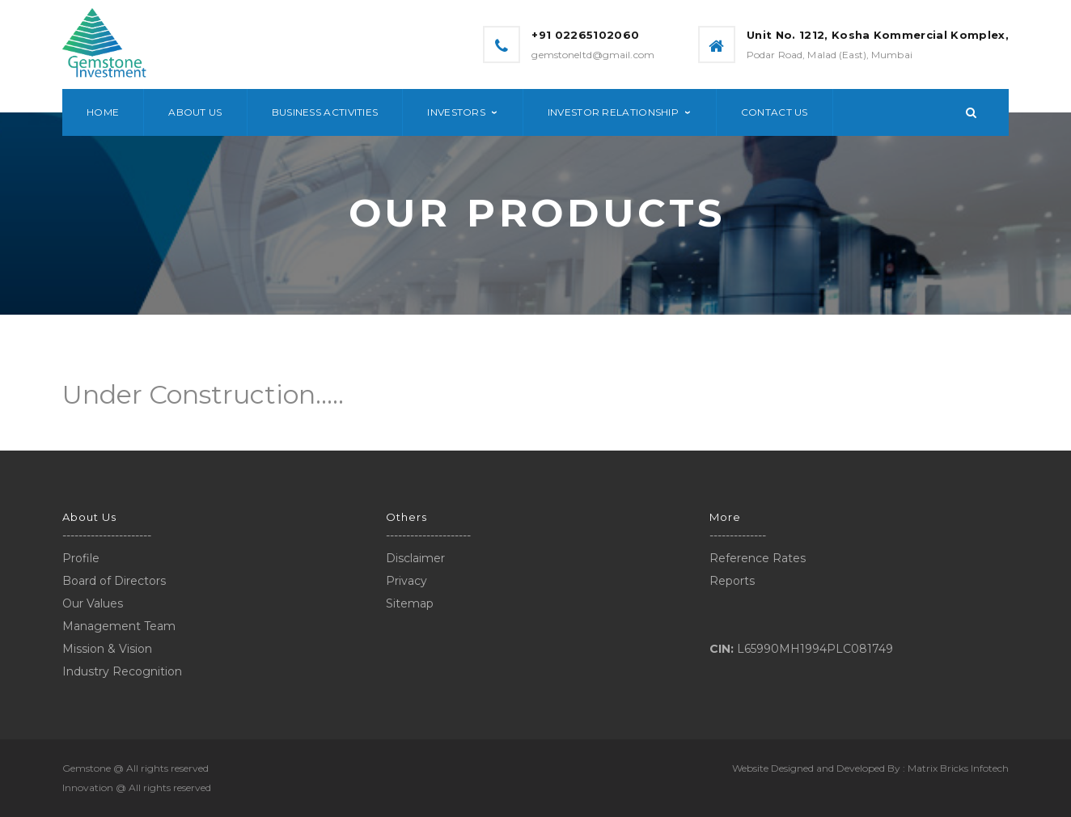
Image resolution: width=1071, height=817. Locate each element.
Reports (732, 581)
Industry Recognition (122, 671)
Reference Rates (757, 558)
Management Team (119, 626)
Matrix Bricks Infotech (958, 768)
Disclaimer (415, 558)
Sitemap (410, 603)
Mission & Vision (107, 648)
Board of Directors (114, 581)
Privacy (406, 581)
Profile (80, 558)
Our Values (92, 603)
